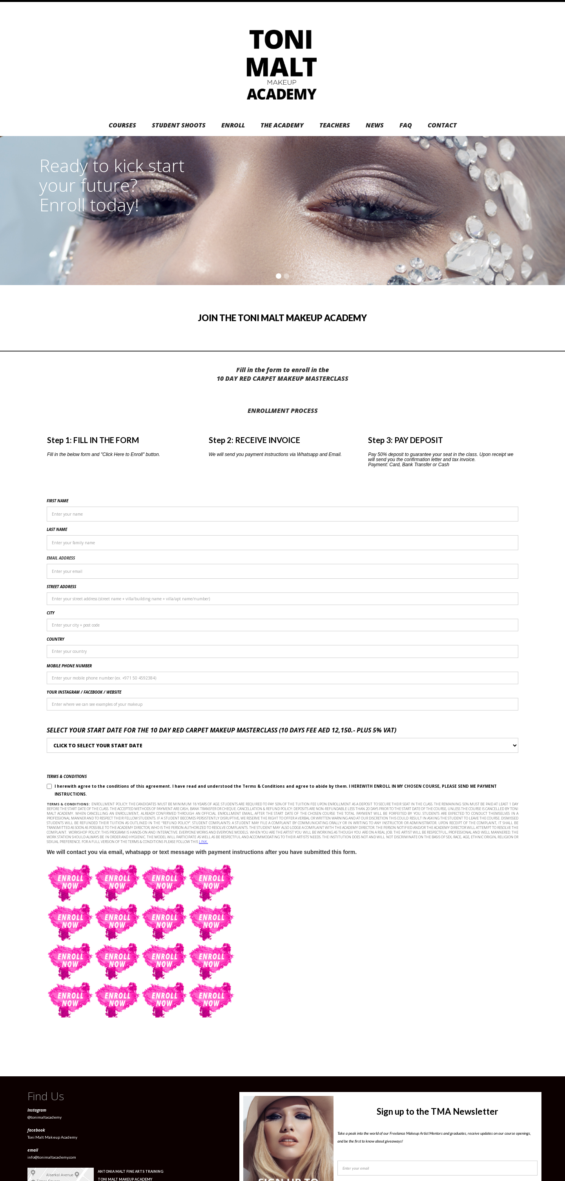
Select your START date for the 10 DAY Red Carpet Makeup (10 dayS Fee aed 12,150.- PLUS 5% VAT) (221, 730)
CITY (51, 613)
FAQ (405, 125)
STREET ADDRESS (61, 586)
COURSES (122, 125)
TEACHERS (334, 125)
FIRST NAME (57, 500)
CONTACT (442, 125)
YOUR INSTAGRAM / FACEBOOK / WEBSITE (84, 692)
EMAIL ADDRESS (61, 558)
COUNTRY (55, 639)
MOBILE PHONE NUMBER (69, 666)
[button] (549, 210)
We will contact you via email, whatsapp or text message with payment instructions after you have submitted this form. (202, 852)
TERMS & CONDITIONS (67, 776)
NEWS (375, 125)
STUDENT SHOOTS (179, 125)
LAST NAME (57, 529)
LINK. (203, 841)
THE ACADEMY (282, 125)
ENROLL (233, 125)
